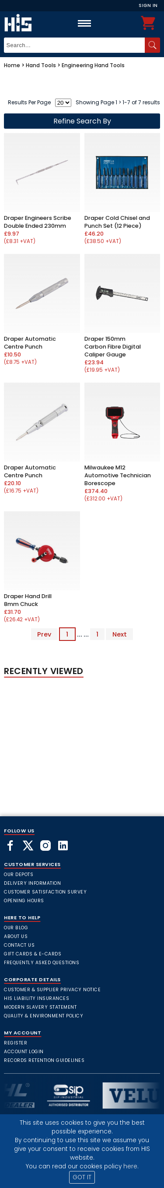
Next (119, 634)
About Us (16, 936)
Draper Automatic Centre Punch (30, 342)
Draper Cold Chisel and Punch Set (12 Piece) (117, 221)
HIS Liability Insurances (36, 998)
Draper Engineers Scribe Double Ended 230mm (37, 221)
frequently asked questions (41, 962)
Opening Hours (24, 900)
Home (12, 65)
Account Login (24, 1051)
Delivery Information (32, 883)
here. (131, 1166)
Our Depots (18, 874)
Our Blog (16, 927)
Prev (44, 634)
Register (15, 1043)
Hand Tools (41, 65)
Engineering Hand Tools (93, 65)
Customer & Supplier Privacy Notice (52, 989)
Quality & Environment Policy (43, 1016)
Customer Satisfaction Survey (45, 892)
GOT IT (82, 1177)
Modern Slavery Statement (40, 1007)
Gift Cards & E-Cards (32, 954)
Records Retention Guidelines (44, 1060)
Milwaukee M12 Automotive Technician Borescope (117, 475)
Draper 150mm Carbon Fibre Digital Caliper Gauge (112, 346)
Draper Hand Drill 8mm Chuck (28, 600)
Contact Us (19, 945)
